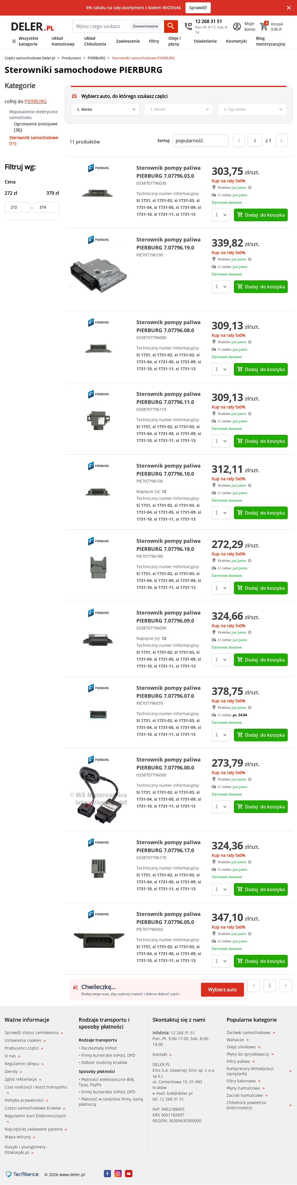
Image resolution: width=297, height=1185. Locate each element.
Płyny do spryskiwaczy (250, 1054)
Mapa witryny (20, 1136)
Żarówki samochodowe (251, 1032)
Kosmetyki (236, 41)
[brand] (105, 109)
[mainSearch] (101, 26)
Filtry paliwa (241, 1061)
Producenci (71, 58)
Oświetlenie (205, 41)
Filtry (154, 41)
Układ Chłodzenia (95, 41)
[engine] (252, 109)
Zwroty (13, 1071)
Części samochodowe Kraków (35, 1108)
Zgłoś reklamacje (23, 1079)
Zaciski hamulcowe (247, 1095)
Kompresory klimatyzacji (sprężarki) (259, 1071)
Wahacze (238, 1039)
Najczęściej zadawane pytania (36, 1129)
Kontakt (162, 1054)
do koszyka (261, 214)
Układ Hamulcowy (63, 41)
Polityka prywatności (26, 1100)
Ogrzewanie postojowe (36, 123)
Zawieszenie (128, 41)
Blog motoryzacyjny (270, 41)
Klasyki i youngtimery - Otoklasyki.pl (26, 1149)
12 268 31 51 (183, 1032)
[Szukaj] (171, 26)
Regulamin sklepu (24, 1063)
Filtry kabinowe (243, 1081)
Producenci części (24, 1048)
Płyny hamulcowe (246, 1088)
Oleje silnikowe (243, 1047)
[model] (178, 109)
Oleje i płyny (174, 41)
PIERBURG (96, 58)
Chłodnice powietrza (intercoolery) (259, 1105)
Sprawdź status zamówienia (34, 1032)
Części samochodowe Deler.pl (30, 58)
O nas (12, 1056)
